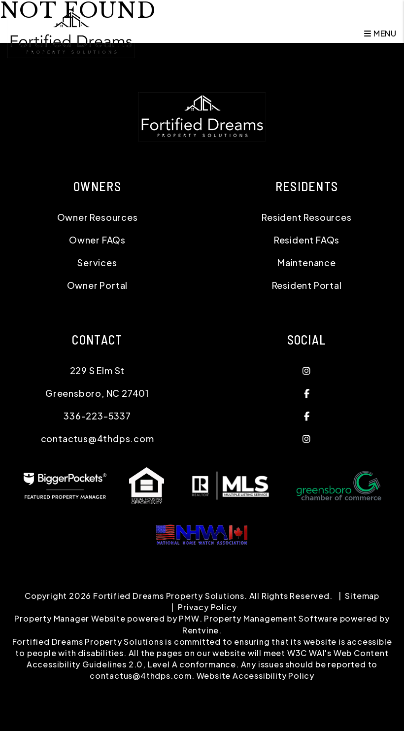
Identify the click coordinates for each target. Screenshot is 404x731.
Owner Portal (97, 285)
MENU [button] (380, 33)
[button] (307, 370)
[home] (71, 32)
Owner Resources (97, 217)
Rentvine (200, 630)
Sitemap (362, 596)
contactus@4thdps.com (97, 438)
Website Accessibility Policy (255, 675)
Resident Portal (307, 285)
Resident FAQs (306, 239)
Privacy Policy (207, 607)
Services (97, 262)
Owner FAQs (97, 239)
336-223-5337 (97, 415)
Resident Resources (306, 217)
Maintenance (306, 262)
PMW (189, 618)
